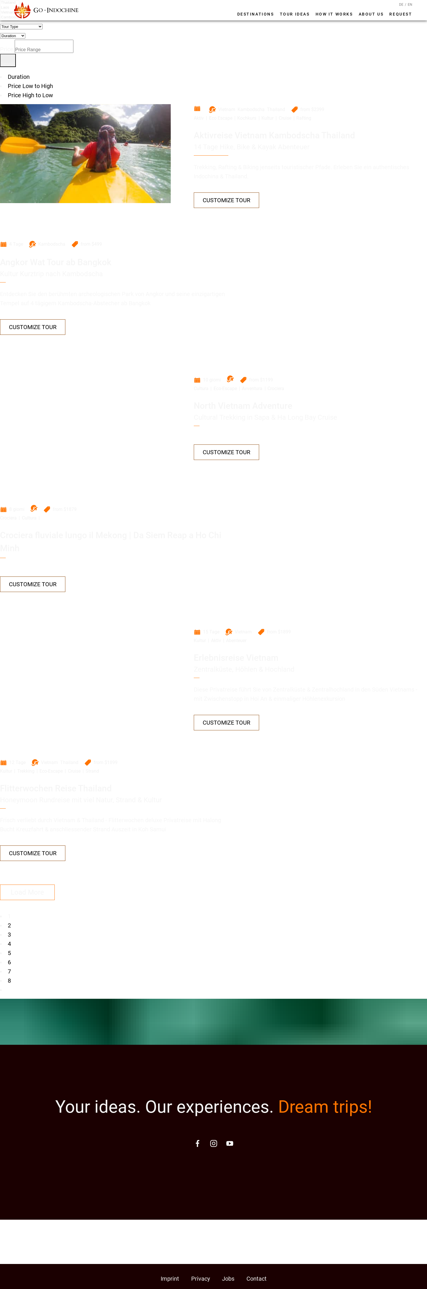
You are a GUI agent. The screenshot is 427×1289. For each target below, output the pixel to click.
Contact (256, 1278)
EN (410, 5)
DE (401, 5)
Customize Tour (226, 200)
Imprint (170, 1278)
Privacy (200, 1278)
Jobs (228, 1278)
